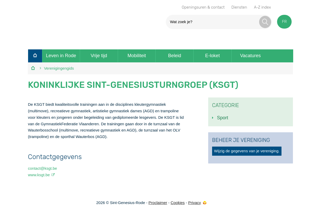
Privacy (194, 202)
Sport (222, 117)
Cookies (178, 202)
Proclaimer (157, 202)
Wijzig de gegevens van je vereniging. (247, 151)
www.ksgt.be (39, 175)
